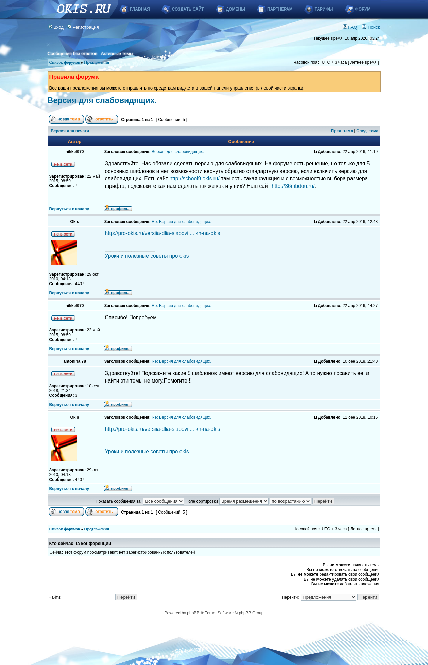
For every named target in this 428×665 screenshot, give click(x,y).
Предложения (96, 62)
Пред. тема (342, 131)
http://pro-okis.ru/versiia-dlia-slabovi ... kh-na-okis (162, 233)
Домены (235, 9)
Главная (140, 9)
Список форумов (64, 62)
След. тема (367, 131)
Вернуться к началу (69, 209)
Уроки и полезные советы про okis (147, 256)
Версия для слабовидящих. (102, 100)
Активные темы (117, 53)
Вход (56, 27)
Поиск (371, 27)
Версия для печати (70, 131)
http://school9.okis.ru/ (195, 178)
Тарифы (324, 9)
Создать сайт (188, 9)
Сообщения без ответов (72, 53)
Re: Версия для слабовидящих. (181, 221)
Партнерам (280, 9)
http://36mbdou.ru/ (293, 186)
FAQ (350, 27)
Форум (363, 9)
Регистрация (83, 27)
